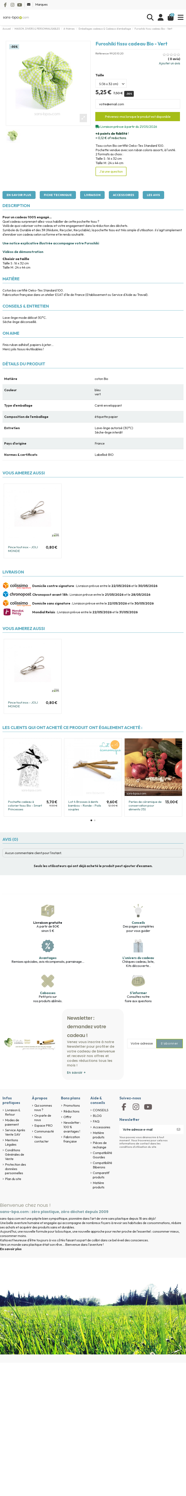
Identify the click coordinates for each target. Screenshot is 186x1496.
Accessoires (123, 195)
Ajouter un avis (169, 63)
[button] (91, 820)
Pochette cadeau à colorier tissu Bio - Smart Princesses (25, 805)
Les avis (153, 195)
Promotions (71, 1105)
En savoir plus (19, 195)
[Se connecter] (161, 17)
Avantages (48, 958)
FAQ (96, 1121)
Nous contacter (41, 1139)
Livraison (92, 195)
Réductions (71, 1111)
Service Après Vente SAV (15, 1132)
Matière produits (98, 1135)
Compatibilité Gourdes (102, 1155)
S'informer (138, 993)
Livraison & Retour (12, 1112)
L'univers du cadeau (138, 958)
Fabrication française (71, 1139)
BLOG (97, 1116)
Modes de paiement (12, 1122)
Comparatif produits (101, 1175)
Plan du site (13, 1179)
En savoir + (76, 1072)
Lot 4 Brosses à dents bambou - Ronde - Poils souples (84, 805)
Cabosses (48, 993)
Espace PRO (43, 1125)
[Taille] (111, 83)
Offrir (67, 1117)
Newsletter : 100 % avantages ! (72, 1126)
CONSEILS (100, 1110)
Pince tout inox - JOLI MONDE (23, 549)
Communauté (44, 1131)
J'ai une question (111, 171)
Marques (41, 4)
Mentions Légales (11, 1142)
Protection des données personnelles (15, 1168)
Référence (102, 53)
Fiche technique (58, 195)
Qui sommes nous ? (43, 1107)
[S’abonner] (179, 1129)
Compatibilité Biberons (102, 1165)
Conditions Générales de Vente (14, 1154)
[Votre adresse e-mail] (146, 1129)
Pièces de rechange (100, 1145)
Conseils (138, 922)
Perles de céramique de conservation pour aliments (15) (145, 805)
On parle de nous (42, 1117)
